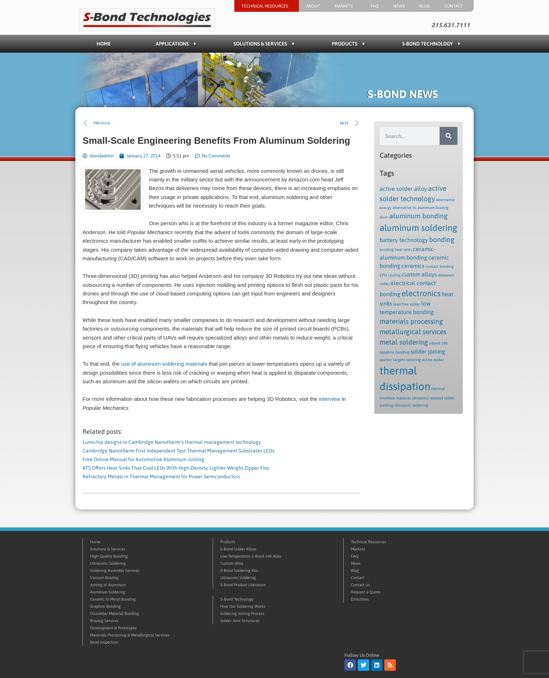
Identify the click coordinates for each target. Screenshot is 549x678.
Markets (345, 6)
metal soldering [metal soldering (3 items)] (404, 342)
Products (348, 44)
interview (329, 399)
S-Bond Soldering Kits (239, 570)
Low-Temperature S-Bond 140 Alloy (250, 556)
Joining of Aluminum (108, 585)
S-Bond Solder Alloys (238, 549)
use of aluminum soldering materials (164, 364)
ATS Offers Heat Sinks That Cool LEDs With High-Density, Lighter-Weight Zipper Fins (176, 468)
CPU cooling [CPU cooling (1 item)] (390, 275)
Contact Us (360, 585)
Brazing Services (104, 620)
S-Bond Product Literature (243, 585)
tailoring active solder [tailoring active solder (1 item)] (425, 359)
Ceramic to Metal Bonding (113, 599)
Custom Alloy (231, 563)
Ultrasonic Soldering (108, 563)
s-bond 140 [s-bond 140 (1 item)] (438, 343)
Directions (360, 599)
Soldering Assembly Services (115, 570)
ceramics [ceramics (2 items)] (413, 265)
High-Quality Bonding (109, 556)
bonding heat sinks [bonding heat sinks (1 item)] (396, 249)
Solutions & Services (264, 44)
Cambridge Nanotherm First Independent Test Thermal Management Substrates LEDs (178, 451)
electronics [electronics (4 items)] (421, 293)
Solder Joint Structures (240, 620)
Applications (176, 44)
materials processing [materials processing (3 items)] (411, 321)
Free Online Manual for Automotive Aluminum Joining (143, 459)
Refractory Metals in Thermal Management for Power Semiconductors (161, 476)
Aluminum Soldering (107, 592)
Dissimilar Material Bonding (114, 613)
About (313, 6)
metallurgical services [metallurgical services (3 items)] (413, 332)
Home (104, 44)
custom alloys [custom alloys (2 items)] (419, 274)
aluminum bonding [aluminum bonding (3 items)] (418, 216)
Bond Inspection (104, 642)
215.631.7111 (450, 25)
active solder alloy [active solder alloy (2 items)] (403, 188)
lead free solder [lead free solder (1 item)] (406, 304)
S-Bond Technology (431, 44)
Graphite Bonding (105, 606)
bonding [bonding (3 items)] (442, 239)
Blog (424, 6)
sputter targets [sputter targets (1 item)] (392, 359)
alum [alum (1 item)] (384, 217)
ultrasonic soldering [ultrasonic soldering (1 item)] (411, 405)
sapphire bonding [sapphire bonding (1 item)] (394, 352)
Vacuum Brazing (104, 577)
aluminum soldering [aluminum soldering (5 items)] (418, 228)
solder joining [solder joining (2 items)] (427, 351)
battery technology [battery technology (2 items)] (404, 240)
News (399, 6)
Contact (455, 6)
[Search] (449, 136)
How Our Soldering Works (243, 606)
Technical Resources (266, 6)
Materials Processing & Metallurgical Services (129, 635)
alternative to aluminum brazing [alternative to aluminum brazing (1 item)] (421, 207)
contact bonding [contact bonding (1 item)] (440, 266)
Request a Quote (365, 592)
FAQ (375, 6)
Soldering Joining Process (242, 613)
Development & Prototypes (113, 628)
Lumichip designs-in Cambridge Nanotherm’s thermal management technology (172, 442)
